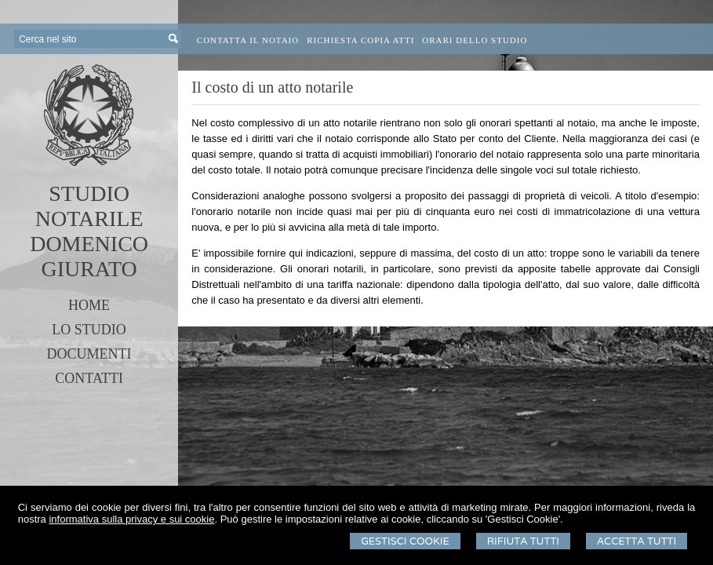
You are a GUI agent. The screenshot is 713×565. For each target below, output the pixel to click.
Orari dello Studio (474, 40)
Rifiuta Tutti (523, 541)
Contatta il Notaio (248, 40)
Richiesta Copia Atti (360, 40)
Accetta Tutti (636, 541)
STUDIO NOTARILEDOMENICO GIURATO (89, 231)
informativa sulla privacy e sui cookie (131, 519)
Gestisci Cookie (405, 541)
